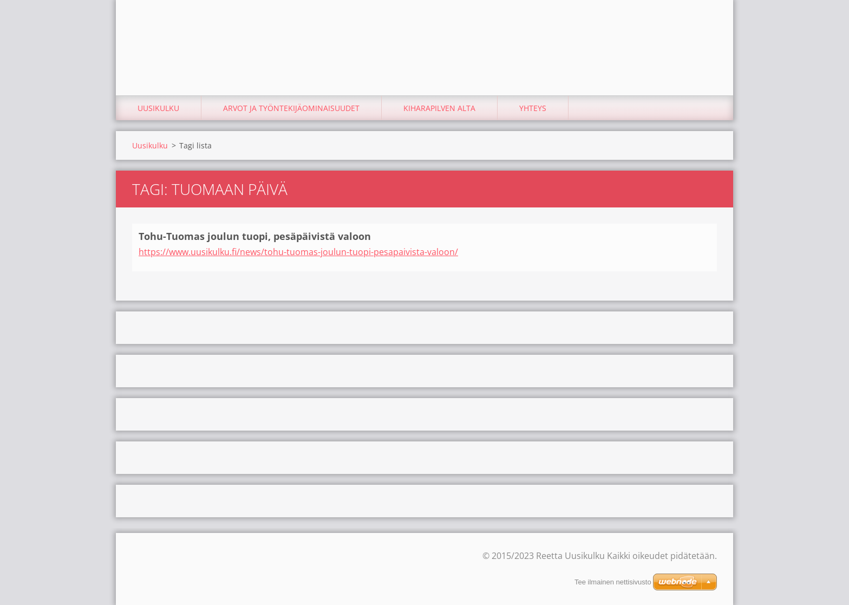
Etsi (704, 31)
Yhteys (532, 108)
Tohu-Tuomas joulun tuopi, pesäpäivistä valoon (255, 236)
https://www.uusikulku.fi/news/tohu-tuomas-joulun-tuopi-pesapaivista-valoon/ (298, 252)
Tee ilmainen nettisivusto (612, 582)
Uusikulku (158, 108)
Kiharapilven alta (439, 108)
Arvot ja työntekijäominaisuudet (291, 108)
